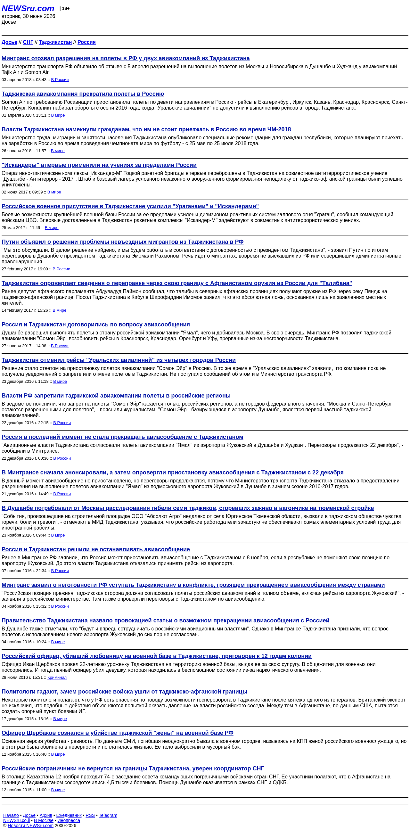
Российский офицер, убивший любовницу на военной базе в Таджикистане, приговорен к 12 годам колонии (157, 656)
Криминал (57, 677)
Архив (46, 815)
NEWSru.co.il (16, 820)
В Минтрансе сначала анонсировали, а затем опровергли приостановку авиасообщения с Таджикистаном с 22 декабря (173, 472)
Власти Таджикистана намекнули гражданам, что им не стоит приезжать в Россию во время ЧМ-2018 (146, 129)
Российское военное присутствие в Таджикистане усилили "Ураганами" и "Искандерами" (130, 206)
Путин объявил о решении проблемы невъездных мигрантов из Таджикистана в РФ (123, 242)
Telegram (108, 815)
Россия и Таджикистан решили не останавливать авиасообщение (96, 549)
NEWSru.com (28, 8)
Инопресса (69, 820)
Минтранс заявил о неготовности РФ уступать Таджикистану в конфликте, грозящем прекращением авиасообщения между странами (193, 585)
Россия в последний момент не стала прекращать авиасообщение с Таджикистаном (122, 437)
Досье (29, 815)
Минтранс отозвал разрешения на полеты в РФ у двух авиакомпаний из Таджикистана (126, 58)
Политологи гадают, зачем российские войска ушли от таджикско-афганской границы (124, 691)
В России (60, 79)
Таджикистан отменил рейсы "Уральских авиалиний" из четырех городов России (119, 360)
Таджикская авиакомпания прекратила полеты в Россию (83, 94)
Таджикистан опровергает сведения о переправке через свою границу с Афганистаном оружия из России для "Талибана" (177, 283)
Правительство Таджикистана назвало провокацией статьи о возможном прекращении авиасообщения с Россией (166, 620)
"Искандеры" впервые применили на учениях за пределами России (99, 165)
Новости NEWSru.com (30, 825)
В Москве (43, 820)
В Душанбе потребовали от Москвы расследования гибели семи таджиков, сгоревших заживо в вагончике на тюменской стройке (188, 508)
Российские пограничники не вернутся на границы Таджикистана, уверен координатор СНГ (133, 768)
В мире (58, 115)
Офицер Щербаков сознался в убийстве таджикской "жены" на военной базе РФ (118, 733)
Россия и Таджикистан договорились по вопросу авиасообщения (96, 324)
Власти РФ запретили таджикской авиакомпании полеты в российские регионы (116, 395)
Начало (11, 815)
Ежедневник (69, 815)
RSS (90, 815)
